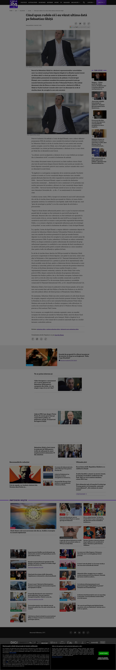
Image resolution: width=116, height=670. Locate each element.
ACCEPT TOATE (104, 653)
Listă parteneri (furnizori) (57, 656)
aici (7, 661)
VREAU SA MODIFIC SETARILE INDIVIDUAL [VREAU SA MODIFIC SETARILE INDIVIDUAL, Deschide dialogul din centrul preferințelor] (103, 658)
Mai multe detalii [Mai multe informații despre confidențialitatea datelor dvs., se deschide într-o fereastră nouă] (13, 652)
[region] (58, 657)
